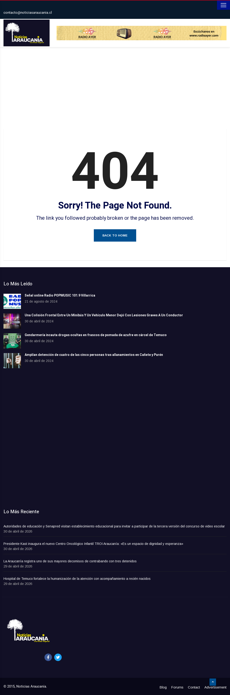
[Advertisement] (115, 88)
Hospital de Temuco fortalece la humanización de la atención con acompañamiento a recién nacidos (77, 578)
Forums (177, 687)
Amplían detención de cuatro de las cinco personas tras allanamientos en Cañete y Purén (94, 354)
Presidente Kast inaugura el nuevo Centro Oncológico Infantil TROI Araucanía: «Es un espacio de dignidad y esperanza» (93, 544)
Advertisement (215, 687)
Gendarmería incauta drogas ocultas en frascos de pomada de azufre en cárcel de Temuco (96, 335)
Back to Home (115, 235)
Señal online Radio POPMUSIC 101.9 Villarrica (60, 295)
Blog (163, 687)
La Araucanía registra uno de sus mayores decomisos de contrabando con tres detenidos (70, 561)
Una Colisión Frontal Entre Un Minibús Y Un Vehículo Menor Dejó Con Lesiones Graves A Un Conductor (104, 315)
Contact (194, 687)
